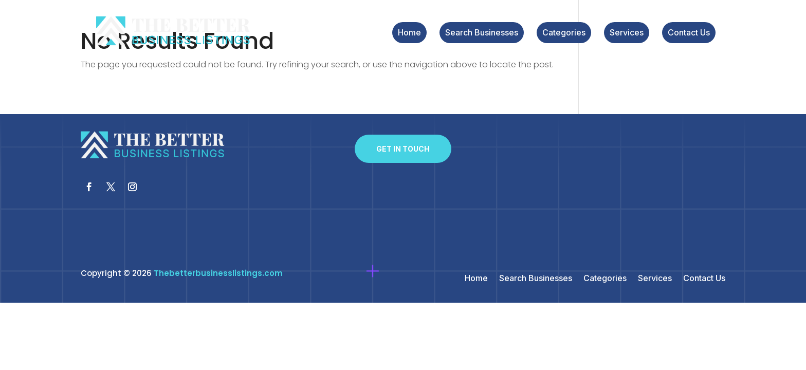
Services (627, 33)
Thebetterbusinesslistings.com (218, 273)
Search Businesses (481, 33)
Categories (563, 33)
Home (409, 33)
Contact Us (689, 33)
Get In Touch (403, 148)
